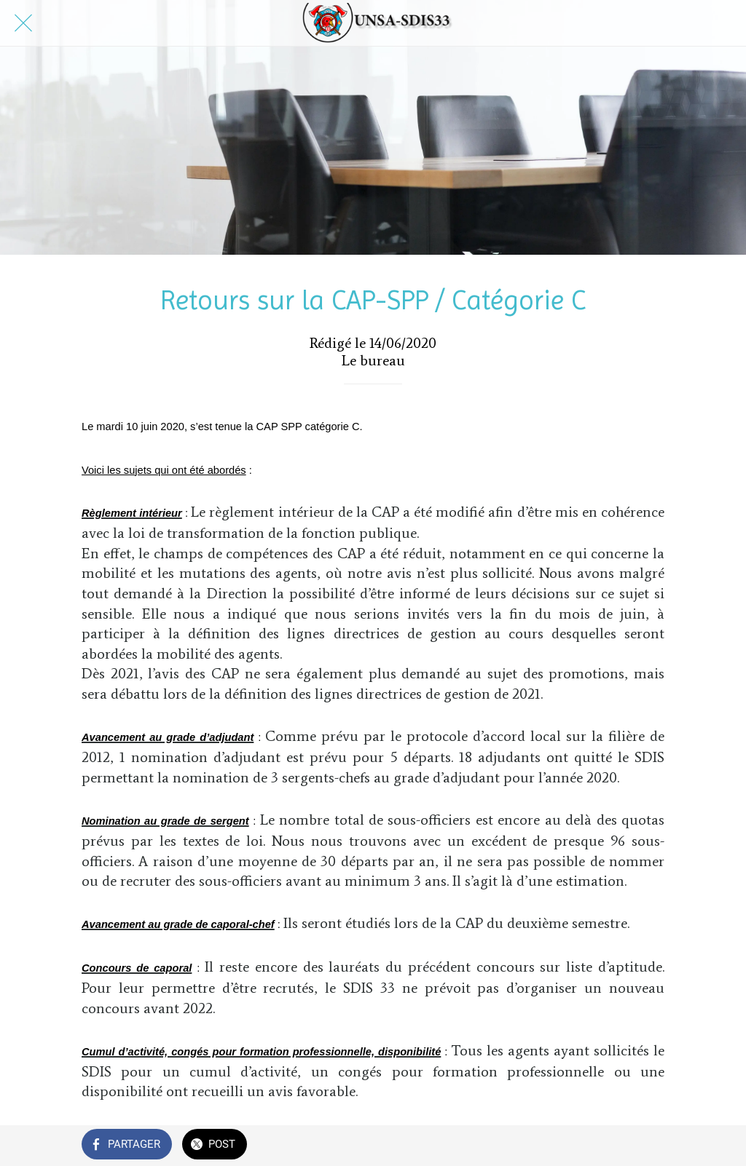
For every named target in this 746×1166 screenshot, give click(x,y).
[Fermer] (23, 23)
